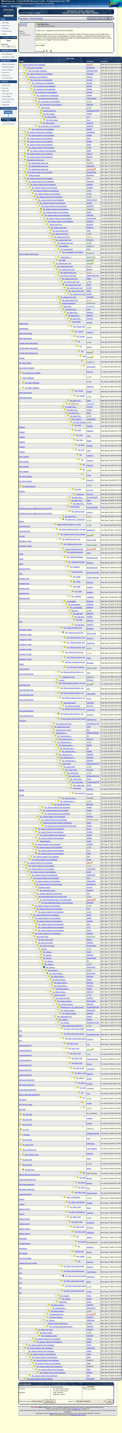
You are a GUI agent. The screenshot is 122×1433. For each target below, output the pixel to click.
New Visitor (16, 6)
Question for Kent (68, 677)
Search (4, 34)
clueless (90, 184)
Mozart (89, 939)
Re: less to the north (45, 940)
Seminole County (44, 887)
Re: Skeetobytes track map (38, 163)
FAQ (83, 13)
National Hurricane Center (78, 1415)
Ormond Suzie (92, 200)
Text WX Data (6, 96)
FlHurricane (8, 10)
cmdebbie (90, 297)
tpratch (89, 288)
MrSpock (90, 224)
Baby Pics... (68, 306)
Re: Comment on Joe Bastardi (41, 80)
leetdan (89, 1183)
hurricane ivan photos (63, 730)
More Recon (6, 75)
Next (104, 18)
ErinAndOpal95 (92, 497)
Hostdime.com (76, 1409)
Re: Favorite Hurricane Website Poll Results (60, 826)
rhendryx (90, 312)
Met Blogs (5, 28)
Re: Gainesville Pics (64, 1016)
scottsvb (90, 187)
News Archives (6, 31)
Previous (90, 18)
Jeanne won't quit (55, 224)
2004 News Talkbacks (36, 18)
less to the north (42, 936)
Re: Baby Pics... (71, 309)
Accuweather (63, 246)
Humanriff (90, 181)
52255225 (90, 1223)
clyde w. (90, 154)
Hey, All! (26, 1130)
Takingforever (92, 98)
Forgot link (80, 494)
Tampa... (44, 949)
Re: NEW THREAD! (32, 383)
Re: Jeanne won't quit (59, 228)
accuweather (71, 601)
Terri (88, 689)
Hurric (89, 699)
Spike (89, 278)
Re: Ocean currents (63, 998)
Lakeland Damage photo (74, 549)
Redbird (90, 315)
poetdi (89, 918)
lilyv (88, 730)
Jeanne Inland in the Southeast (34, 65)
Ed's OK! (22, 1109)
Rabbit (89, 441)
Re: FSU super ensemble (38, 71)
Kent (88, 673)
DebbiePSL (91, 530)
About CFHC (6, 102)
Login (4, 6)
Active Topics (89, 11)
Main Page (5, 22)
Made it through (34, 175)
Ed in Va (90, 372)
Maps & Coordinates (8, 64)
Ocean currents (59, 995)
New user (65, 13)
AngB (89, 144)
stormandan (91, 367)
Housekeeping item (56, 1314)
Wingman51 (91, 967)
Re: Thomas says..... (64, 736)
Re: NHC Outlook (79, 422)
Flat (110, 18)
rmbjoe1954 (91, 419)
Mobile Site (5, 105)
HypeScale (4, 44)
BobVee (90, 157)
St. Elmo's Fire (28, 1145)
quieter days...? (66, 257)
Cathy (89, 853)
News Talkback (23, 18)
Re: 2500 (62, 260)
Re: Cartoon (63, 1020)
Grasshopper (91, 172)
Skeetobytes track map (35, 160)
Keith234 (90, 104)
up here (61, 680)
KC (88, 736)
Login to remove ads (8, 123)
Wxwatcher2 (91, 884)
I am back (26, 1135)
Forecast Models (7, 69)
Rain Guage (45, 108)
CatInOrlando (91, 1272)
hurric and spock (70, 703)
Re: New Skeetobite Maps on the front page (55, 900)
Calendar (95, 13)
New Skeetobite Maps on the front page (52, 897)
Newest (9, 54)
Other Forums (72, 11)
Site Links (5, 88)
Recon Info (5, 72)
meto (88, 231)
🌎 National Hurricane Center (8, 119)
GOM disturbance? (69, 303)
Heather (90, 1118)
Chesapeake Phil (93, 111)
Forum (4, 54)
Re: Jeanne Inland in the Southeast (39, 74)
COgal (89, 1292)
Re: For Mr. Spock (25, 1104)
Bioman (89, 269)
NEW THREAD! (28, 378)
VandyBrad (91, 132)
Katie (88, 249)
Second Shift (91, 540)
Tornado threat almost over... (58, 1323)
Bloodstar (90, 175)
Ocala (89, 212)
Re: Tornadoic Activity (49, 1336)
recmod (89, 77)
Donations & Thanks (8, 57)
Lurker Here (66, 764)
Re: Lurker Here (69, 767)
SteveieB (90, 74)
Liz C (88, 927)
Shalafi (89, 86)
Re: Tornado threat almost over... (61, 1326)
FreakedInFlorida (93, 1007)
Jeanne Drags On (49, 111)
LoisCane (90, 703)
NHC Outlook (76, 419)
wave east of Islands (26, 368)
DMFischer (91, 166)
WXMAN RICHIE (93, 572)
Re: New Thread (25, 363)
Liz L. (89, 117)
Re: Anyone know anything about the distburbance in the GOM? (51, 512)
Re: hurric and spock (72, 706)
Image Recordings (8, 67)
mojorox (90, 407)
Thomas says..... (62, 733)
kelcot (89, 872)
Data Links (5, 91)
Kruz (88, 1093)
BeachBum (91, 68)
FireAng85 (90, 1379)
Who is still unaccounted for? (72, 1026)
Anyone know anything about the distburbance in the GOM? (49, 507)
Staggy (89, 979)
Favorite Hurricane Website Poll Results (57, 823)
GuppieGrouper (92, 71)
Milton (67, 6)
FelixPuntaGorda (93, 275)
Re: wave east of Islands (31, 373)
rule (88, 1044)
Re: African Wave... (56, 973)
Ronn (89, 138)
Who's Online (75, 13)
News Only (5, 25)
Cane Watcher (92, 1149)
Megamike (90, 1029)
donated (51, 1413)
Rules (88, 13)
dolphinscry (91, 1277)
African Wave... (53, 970)
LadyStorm (91, 710)
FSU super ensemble (34, 68)
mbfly (89, 727)
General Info (6, 85)
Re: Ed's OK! (27, 1114)
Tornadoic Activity (46, 1333)
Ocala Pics (63, 1302)
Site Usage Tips (7, 93)
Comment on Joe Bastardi (38, 77)
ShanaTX (90, 240)
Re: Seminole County (47, 890)
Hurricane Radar (7, 78)
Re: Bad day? (78, 614)
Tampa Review (45, 841)
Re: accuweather (74, 604)
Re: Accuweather (66, 249)
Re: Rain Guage (49, 114)
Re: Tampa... (47, 952)
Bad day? (75, 611)
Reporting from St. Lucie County (72, 1007)
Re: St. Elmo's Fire (29, 1150)
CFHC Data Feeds (8, 99)
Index (98, 18)
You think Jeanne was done (48, 98)
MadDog (90, 587)
